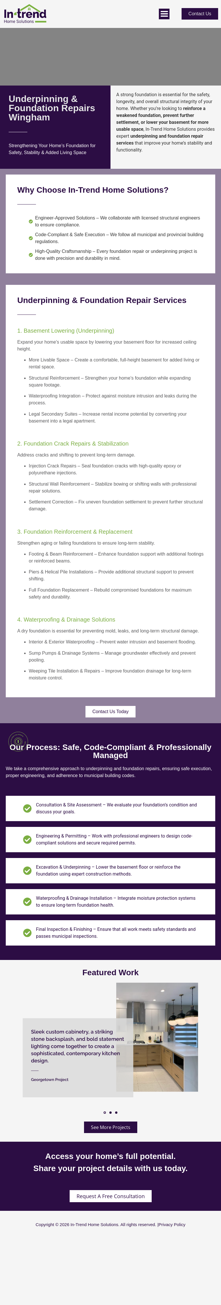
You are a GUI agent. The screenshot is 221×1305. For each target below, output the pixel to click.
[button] (105, 1112)
